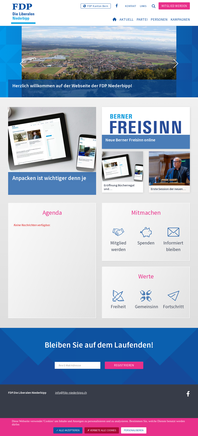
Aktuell (126, 19)
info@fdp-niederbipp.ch (71, 396)
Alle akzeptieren (67, 430)
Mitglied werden (174, 6)
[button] (22, 64)
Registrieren (124, 368)
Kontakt (130, 6)
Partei (142, 19)
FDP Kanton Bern (97, 6)
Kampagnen (180, 19)
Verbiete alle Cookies (101, 430)
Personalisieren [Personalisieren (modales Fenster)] (133, 430)
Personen (159, 19)
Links (143, 6)
